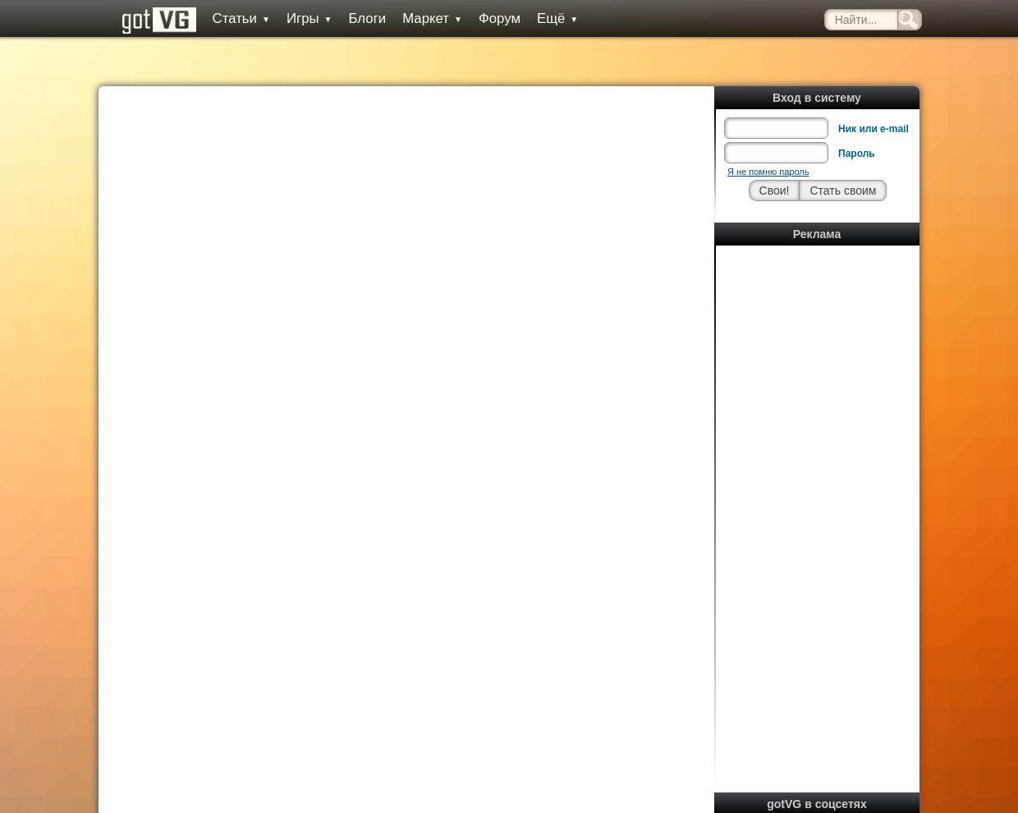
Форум (499, 18)
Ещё (557, 18)
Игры (309, 18)
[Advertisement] (817, 496)
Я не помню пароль (768, 172)
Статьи (241, 18)
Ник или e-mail (873, 129)
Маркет (432, 18)
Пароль (856, 153)
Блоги (368, 18)
